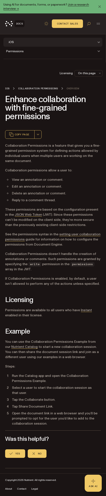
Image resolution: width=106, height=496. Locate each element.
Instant (86, 310)
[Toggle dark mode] (46, 23)
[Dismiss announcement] (99, 6)
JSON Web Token (28, 214)
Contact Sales (67, 23)
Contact (21, 489)
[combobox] (38, 134)
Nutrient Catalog (24, 346)
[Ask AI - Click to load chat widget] (93, 483)
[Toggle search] (89, 23)
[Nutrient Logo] (15, 23)
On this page (90, 73)
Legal (34, 489)
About (8, 489)
